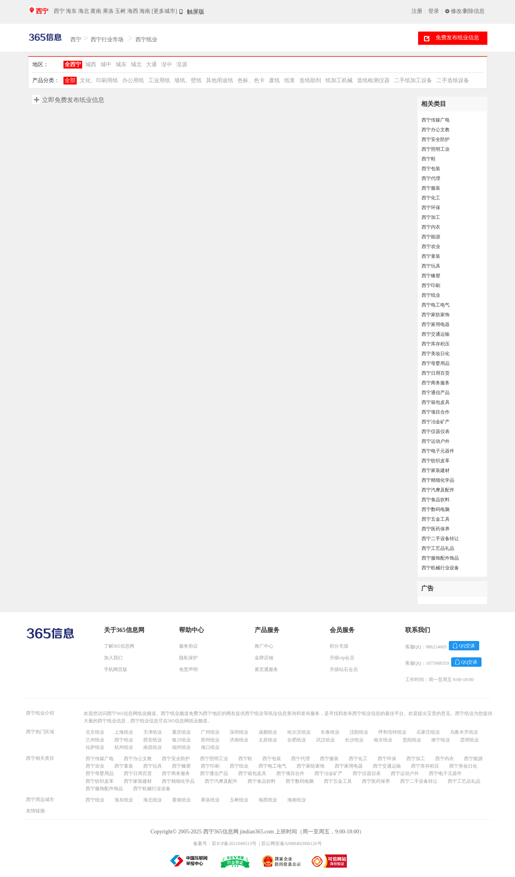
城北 (136, 64)
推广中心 (264, 646)
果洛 (108, 11)
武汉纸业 (325, 740)
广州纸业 (210, 732)
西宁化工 (431, 198)
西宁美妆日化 (436, 353)
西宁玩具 (431, 266)
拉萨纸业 (95, 747)
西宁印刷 (431, 285)
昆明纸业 (469, 740)
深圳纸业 (239, 732)
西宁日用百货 (436, 373)
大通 (151, 64)
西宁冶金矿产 (436, 421)
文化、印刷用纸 (99, 80)
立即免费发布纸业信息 (73, 100)
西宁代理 (431, 178)
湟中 (166, 64)
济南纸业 (239, 740)
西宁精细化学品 (438, 480)
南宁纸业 (440, 740)
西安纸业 (152, 740)
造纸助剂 (310, 80)
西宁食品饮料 (436, 499)
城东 (121, 64)
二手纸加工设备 (413, 80)
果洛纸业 (210, 800)
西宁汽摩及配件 (438, 490)
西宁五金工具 (436, 519)
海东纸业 (123, 800)
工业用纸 (159, 80)
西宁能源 (431, 237)
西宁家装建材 (436, 470)
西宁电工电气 (436, 305)
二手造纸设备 (452, 80)
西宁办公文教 (436, 129)
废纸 (274, 80)
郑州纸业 (210, 740)
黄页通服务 (266, 669)
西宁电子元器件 (438, 451)
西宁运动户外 (436, 441)
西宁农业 (431, 246)
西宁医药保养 (436, 529)
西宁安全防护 (436, 139)
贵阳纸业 (412, 740)
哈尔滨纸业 (299, 732)
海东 (71, 11)
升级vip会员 (342, 657)
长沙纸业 (354, 740)
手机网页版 (115, 669)
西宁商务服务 (436, 383)
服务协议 (188, 646)
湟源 (181, 64)
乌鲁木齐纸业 (464, 732)
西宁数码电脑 (436, 509)
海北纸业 (152, 800)
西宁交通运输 (436, 334)
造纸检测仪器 (373, 80)
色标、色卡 (251, 80)
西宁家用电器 (436, 324)
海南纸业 (296, 800)
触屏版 (195, 12)
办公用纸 (133, 80)
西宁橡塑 (431, 275)
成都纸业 (267, 732)
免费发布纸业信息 (457, 38)
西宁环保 (431, 207)
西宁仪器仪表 (436, 431)
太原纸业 (267, 740)
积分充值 (339, 646)
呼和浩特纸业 (392, 732)
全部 (70, 80)
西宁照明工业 (436, 149)
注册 (416, 11)
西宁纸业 (146, 39)
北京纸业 (95, 732)
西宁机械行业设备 (440, 568)
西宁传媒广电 (436, 120)
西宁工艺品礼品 (438, 548)
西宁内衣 (431, 227)
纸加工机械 (339, 80)
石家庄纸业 (428, 732)
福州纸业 (181, 747)
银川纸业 (181, 740)
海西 (132, 11)
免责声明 (188, 669)
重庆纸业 (181, 732)
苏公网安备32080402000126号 (291, 843)
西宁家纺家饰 (436, 314)
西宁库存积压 (436, 344)
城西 (90, 64)
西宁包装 (431, 168)
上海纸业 (123, 732)
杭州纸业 (123, 747)
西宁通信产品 (436, 392)
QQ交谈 (467, 645)
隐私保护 (188, 657)
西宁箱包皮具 (436, 402)
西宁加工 (431, 217)
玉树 (120, 11)
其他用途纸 (219, 80)
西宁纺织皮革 (436, 460)
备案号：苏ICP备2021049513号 (225, 843)
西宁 (42, 11)
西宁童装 (431, 256)
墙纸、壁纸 (188, 80)
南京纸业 (383, 740)
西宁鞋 (429, 159)
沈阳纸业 (359, 732)
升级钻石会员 (344, 669)
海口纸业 (210, 747)
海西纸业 (267, 800)
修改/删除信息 (468, 11)
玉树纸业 (239, 800)
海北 (83, 11)
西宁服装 (431, 188)
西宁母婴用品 (436, 363)
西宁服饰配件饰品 (440, 558)
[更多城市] (164, 11)
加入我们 (113, 657)
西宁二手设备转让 (440, 538)
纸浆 (289, 80)
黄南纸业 (181, 800)
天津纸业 (152, 732)
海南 (144, 11)
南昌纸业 (152, 747)
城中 (105, 64)
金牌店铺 (264, 657)
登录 (433, 11)
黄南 (95, 11)
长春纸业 (330, 732)
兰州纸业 (95, 740)
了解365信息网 (119, 646)
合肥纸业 (296, 740)
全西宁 (73, 64)
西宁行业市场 (107, 39)
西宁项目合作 (436, 412)
